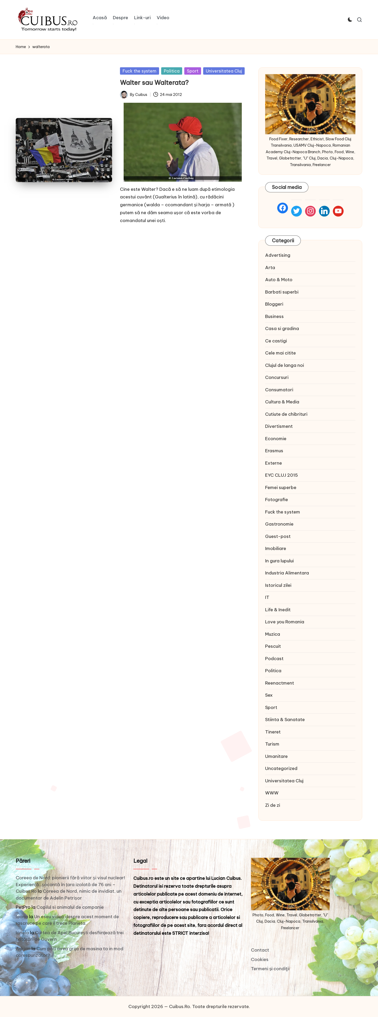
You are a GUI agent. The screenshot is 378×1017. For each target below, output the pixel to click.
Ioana (22, 917)
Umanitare (276, 756)
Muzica (272, 634)
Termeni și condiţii (270, 969)
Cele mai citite (280, 353)
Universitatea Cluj (224, 71)
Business (274, 316)
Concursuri (276, 377)
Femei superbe (280, 487)
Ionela (22, 933)
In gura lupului (279, 561)
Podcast (274, 658)
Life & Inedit (278, 610)
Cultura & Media (282, 402)
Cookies (260, 959)
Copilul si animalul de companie (70, 907)
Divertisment (279, 426)
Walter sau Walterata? (154, 82)
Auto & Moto (278, 279)
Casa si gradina (282, 328)
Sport (192, 71)
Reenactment (279, 683)
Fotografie (276, 499)
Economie (275, 438)
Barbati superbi (281, 292)
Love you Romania (284, 622)
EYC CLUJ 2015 (281, 475)
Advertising (277, 255)
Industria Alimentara (287, 573)
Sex (269, 695)
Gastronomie (279, 524)
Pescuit (273, 646)
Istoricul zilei (278, 585)
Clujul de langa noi (284, 365)
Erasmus (274, 451)
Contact (260, 950)
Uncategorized (281, 768)
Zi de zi (272, 805)
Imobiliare (275, 548)
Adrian (23, 949)
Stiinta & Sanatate (285, 719)
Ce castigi (276, 341)
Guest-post (278, 536)
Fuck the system (139, 71)
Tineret (273, 732)
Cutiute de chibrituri (286, 414)
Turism (272, 744)
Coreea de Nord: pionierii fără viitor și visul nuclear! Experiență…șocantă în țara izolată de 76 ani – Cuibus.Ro (70, 884)
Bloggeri (274, 304)
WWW (272, 793)
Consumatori (279, 390)
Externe (273, 463)
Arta (270, 267)
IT (267, 597)
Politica (172, 71)
